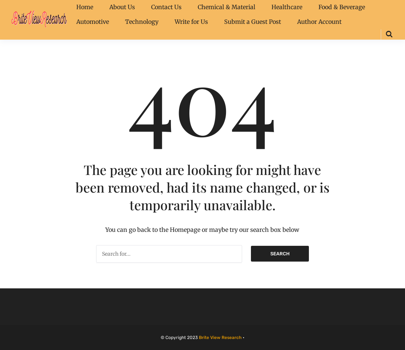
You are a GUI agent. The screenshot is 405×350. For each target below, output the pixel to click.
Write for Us (191, 21)
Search (279, 253)
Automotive (92, 21)
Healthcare (286, 7)
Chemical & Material (226, 7)
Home (84, 7)
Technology (141, 21)
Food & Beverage (341, 7)
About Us (122, 7)
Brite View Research (220, 337)
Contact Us (166, 7)
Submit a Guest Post (252, 21)
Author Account (319, 21)
